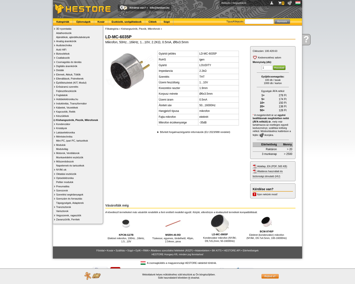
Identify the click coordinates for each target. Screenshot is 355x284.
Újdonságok (83, 21)
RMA (146, 250)
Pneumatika (62, 186)
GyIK (138, 250)
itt (189, 278)
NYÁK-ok (61, 169)
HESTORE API (232, 250)
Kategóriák (62, 21)
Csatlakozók (63, 57)
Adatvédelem (202, 250)
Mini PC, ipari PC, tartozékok (72, 140)
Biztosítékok (63, 53)
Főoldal (100, 250)
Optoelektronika (65, 178)
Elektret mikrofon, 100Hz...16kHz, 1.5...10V (126, 228)
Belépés (225, 3)
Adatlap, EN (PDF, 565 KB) (272, 166)
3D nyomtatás (64, 28)
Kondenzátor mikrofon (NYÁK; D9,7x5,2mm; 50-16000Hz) (219, 228)
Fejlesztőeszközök (66, 91)
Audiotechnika (64, 45)
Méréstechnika (64, 136)
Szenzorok (62, 190)
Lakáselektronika (65, 132)
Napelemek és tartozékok (70, 165)
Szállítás (120, 250)
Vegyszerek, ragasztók (68, 215)
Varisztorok (62, 211)
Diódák (60, 70)
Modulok (61, 145)
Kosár (101, 21)
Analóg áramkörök (66, 41)
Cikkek (152, 21)
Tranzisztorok (63, 207)
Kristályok (61, 128)
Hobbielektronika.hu (67, 99)
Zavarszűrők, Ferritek (68, 219)
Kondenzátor (63, 124)
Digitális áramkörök (66, 66)
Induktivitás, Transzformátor (71, 103)
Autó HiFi (61, 49)
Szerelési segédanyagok (69, 194)
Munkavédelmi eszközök (69, 157)
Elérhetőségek (251, 250)
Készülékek (62, 116)
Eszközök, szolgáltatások (127, 21)
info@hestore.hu (159, 7)
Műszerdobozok (65, 161)
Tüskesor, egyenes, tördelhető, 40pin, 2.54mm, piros (173, 228)
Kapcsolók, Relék (65, 111)
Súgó (167, 21)
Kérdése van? (138, 7)
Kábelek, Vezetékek (67, 107)
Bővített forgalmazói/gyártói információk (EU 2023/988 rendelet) (195, 132)
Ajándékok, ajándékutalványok (73, 37)
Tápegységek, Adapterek (70, 203)
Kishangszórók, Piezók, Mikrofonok (77, 120)
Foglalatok (62, 95)
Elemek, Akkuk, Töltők (68, 74)
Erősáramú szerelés (67, 86)
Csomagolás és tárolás (69, 62)
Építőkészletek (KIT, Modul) (71, 82)
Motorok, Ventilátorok (67, 153)
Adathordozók (64, 33)
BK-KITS (217, 250)
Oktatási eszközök (66, 174)
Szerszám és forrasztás (69, 198)
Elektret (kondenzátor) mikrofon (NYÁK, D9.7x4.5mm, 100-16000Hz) (267, 226)
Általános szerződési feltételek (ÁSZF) (172, 250)
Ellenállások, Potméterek (70, 78)
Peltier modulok (64, 182)
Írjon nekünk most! (267, 194)
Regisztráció (239, 3)
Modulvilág (62, 149)
